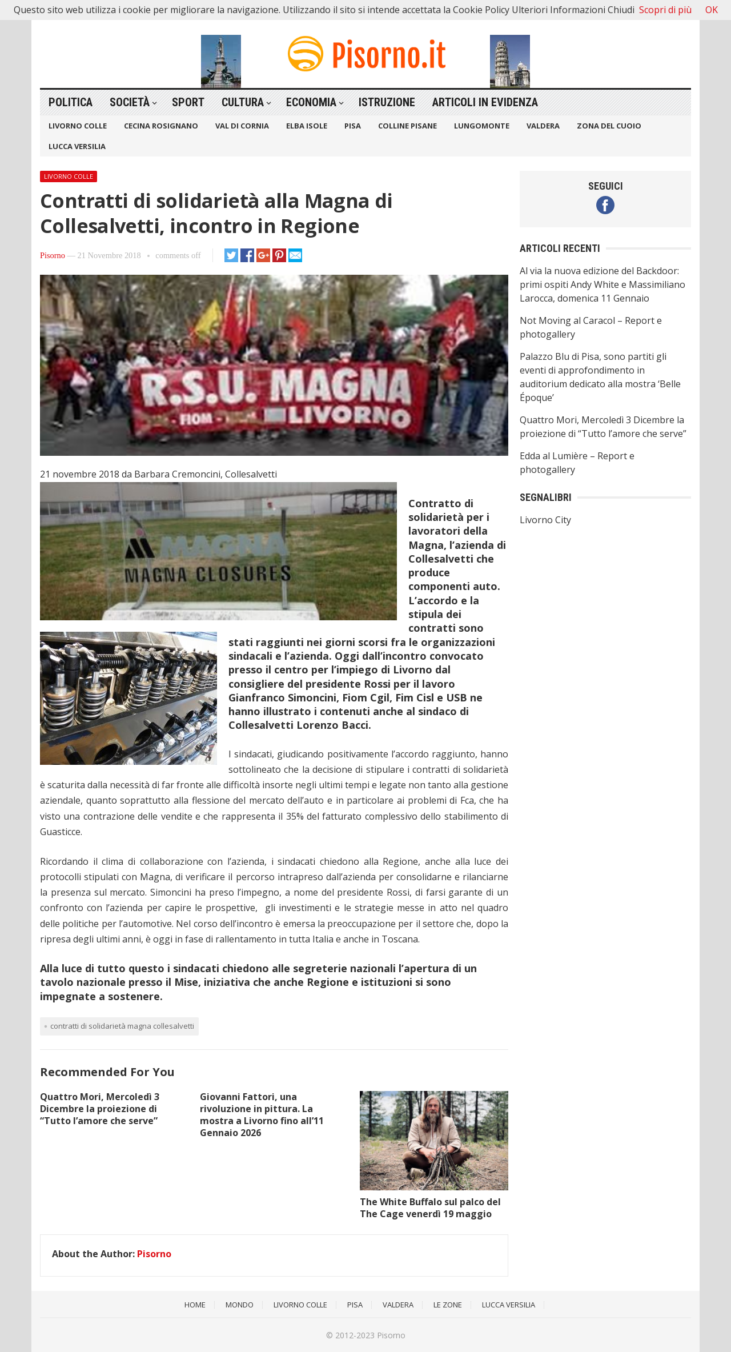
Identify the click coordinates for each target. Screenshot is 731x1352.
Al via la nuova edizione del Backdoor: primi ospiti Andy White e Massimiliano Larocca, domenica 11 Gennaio (602, 284)
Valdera (543, 126)
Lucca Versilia (77, 146)
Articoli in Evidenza (485, 102)
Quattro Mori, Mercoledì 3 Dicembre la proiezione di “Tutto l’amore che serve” (99, 1108)
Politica (71, 102)
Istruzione (387, 102)
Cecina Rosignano (161, 126)
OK (711, 9)
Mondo (240, 1304)
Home (195, 1304)
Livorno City (545, 519)
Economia (311, 102)
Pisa (352, 126)
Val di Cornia (242, 126)
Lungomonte (481, 126)
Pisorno (52, 255)
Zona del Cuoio (609, 126)
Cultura (243, 102)
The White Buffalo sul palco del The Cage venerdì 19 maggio (430, 1207)
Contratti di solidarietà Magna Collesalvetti (122, 1026)
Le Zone (447, 1304)
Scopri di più (665, 9)
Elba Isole (306, 126)
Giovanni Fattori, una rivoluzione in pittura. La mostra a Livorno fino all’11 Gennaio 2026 (262, 1114)
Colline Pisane (407, 126)
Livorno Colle (78, 126)
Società (130, 102)
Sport (188, 102)
